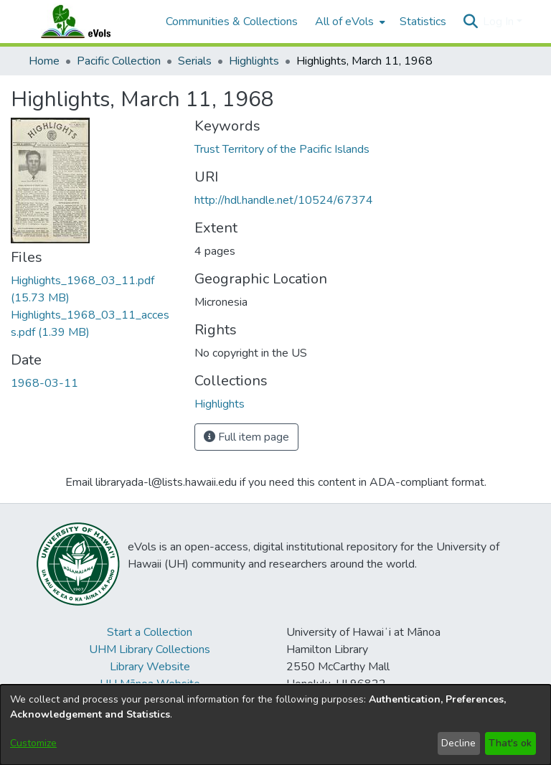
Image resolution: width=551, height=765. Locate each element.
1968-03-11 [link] (44, 383)
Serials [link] (195, 61)
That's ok (510, 743)
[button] (470, 21)
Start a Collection (149, 632)
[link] (219, 404)
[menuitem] (348, 21)
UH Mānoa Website (150, 684)
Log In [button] (500, 21)
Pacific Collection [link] (119, 61)
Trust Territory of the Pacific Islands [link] (281, 149)
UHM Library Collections (149, 649)
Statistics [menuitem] (423, 21)
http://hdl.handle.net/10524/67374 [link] (283, 200)
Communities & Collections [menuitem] (232, 21)
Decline (458, 743)
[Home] (89, 21)
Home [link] (44, 61)
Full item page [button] (246, 437)
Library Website (150, 667)
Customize (33, 743)
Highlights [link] (254, 61)
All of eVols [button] (344, 21)
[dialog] (275, 725)
